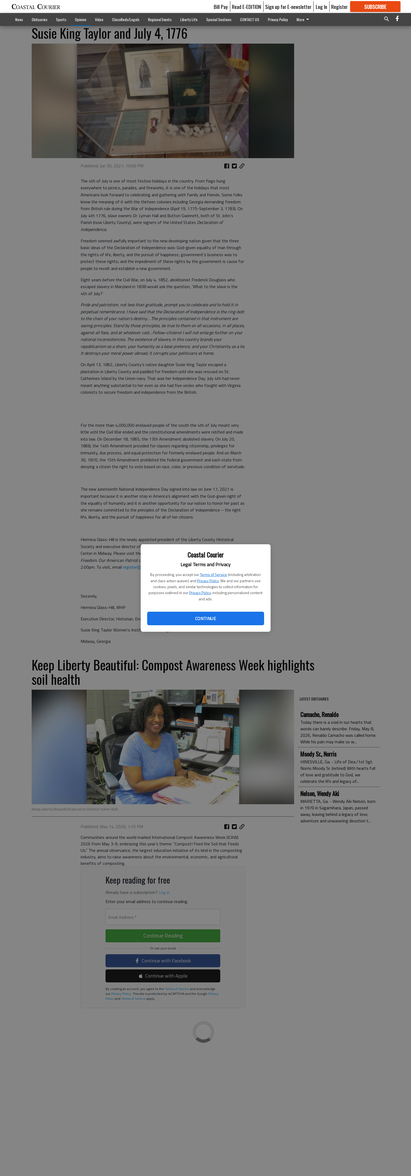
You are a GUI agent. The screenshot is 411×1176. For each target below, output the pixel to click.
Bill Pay (221, 6)
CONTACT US (249, 19)
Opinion (80, 19)
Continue (205, 618)
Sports (61, 19)
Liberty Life (189, 19)
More (304, 19)
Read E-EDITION (246, 6)
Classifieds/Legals (125, 19)
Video (99, 19)
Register (339, 6)
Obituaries (39, 19)
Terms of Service (213, 574)
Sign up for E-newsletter (288, 6)
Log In (321, 6)
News (19, 19)
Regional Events (160, 19)
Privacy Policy (208, 581)
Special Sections (218, 19)
